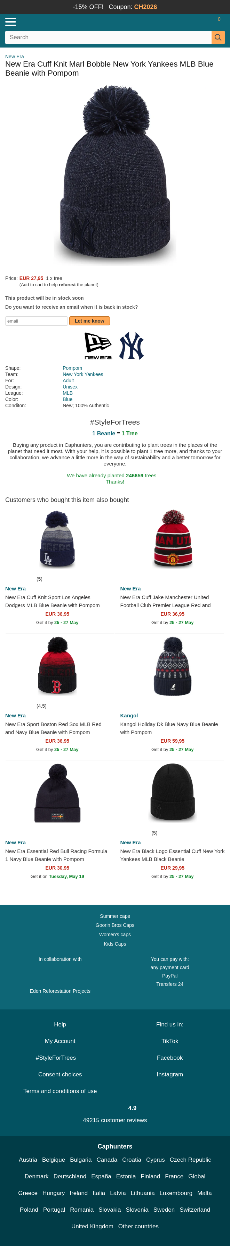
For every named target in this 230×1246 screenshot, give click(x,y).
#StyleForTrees (60, 1058)
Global (196, 1176)
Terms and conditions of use (60, 1091)
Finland (150, 1176)
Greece (28, 1193)
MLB (68, 393)
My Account (60, 1041)
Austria (28, 1160)
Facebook (170, 1058)
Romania (82, 1209)
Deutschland (70, 1176)
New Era (14, 56)
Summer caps (115, 916)
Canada (107, 1160)
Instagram (170, 1074)
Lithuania (143, 1193)
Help (60, 1024)
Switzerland (195, 1209)
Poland (29, 1209)
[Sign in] (191, 22)
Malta (204, 1193)
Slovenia (137, 1209)
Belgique (53, 1160)
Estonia (126, 1176)
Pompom (72, 368)
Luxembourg (176, 1193)
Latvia (118, 1193)
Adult (68, 380)
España (101, 1176)
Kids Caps (115, 944)
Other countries (138, 1226)
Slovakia (109, 1209)
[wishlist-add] (99, 564)
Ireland (79, 1193)
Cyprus (155, 1160)
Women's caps (115, 934)
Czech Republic (190, 1160)
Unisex (70, 387)
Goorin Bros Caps (115, 925)
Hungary (53, 1193)
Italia (99, 1193)
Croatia (131, 1160)
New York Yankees (83, 374)
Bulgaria (81, 1160)
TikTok (170, 1041)
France (174, 1176)
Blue (67, 399)
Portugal (54, 1209)
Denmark (37, 1176)
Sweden (164, 1209)
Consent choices (60, 1074)
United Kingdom (92, 1226)
